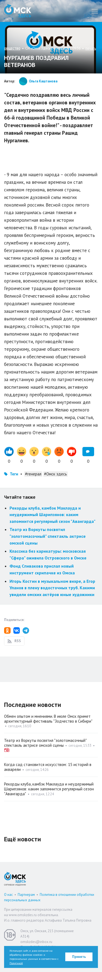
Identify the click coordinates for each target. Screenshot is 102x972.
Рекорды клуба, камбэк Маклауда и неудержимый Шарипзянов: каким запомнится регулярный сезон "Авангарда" (52, 514)
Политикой (16, 963)
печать (90, 48)
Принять (79, 956)
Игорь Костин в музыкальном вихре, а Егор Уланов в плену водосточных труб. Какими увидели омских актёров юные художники (52, 587)
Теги (14, 474)
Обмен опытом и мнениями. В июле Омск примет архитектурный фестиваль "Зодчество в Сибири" (48, 719)
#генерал (33, 474)
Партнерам (26, 894)
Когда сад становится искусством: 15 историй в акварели (47, 767)
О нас (8, 894)
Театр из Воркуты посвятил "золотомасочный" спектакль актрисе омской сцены (48, 536)
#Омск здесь (55, 474)
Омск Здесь (17, 11)
